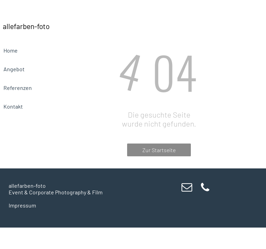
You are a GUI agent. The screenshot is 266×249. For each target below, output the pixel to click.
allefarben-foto (27, 185)
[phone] (205, 188)
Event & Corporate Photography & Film (56, 192)
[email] (186, 188)
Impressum (22, 205)
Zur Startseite (159, 150)
